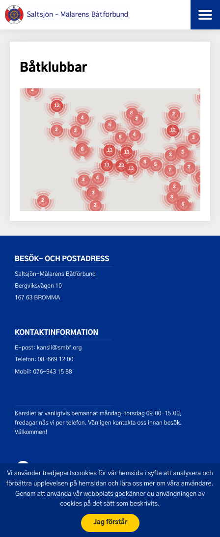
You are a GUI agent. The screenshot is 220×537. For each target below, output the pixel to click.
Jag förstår (110, 522)
